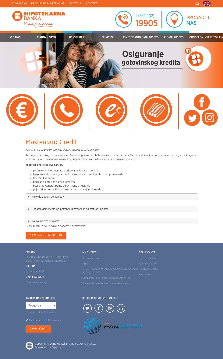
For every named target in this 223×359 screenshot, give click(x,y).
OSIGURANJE (77, 37)
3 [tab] (111, 81)
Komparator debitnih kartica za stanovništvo (106, 278)
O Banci (15, 37)
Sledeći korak (38, 329)
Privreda (107, 37)
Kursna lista (145, 274)
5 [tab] (123, 81)
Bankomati (35, 320)
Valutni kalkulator (148, 264)
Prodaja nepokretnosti (47, 3)
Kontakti (92, 3)
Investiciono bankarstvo (141, 37)
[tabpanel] (111, 59)
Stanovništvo (46, 37)
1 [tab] (100, 81)
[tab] (111, 196)
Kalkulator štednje (148, 269)
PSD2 (85, 264)
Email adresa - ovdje (36, 282)
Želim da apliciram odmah (45, 235)
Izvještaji (75, 3)
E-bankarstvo (174, 37)
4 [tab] (117, 81)
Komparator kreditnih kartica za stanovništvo (106, 283)
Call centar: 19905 (35, 272)
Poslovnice (54, 320)
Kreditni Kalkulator (149, 258)
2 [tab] (106, 81)
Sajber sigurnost (91, 258)
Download (19, 3)
